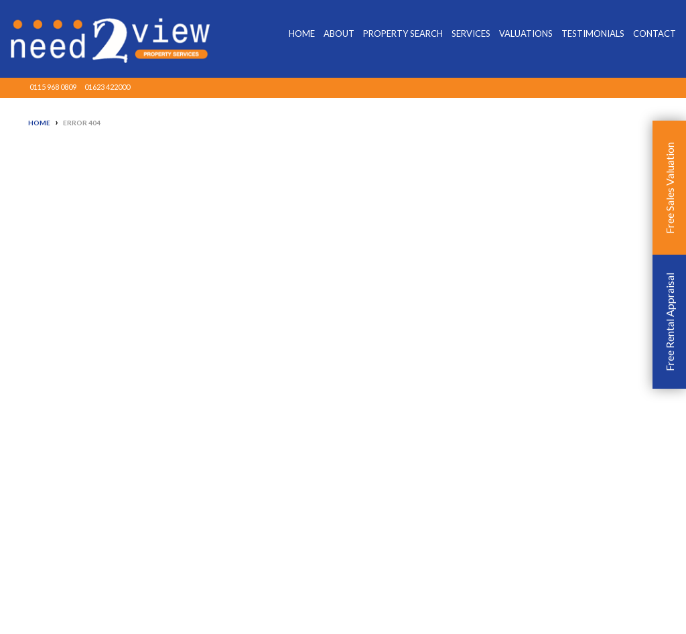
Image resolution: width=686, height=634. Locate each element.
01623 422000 (107, 86)
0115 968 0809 (52, 86)
